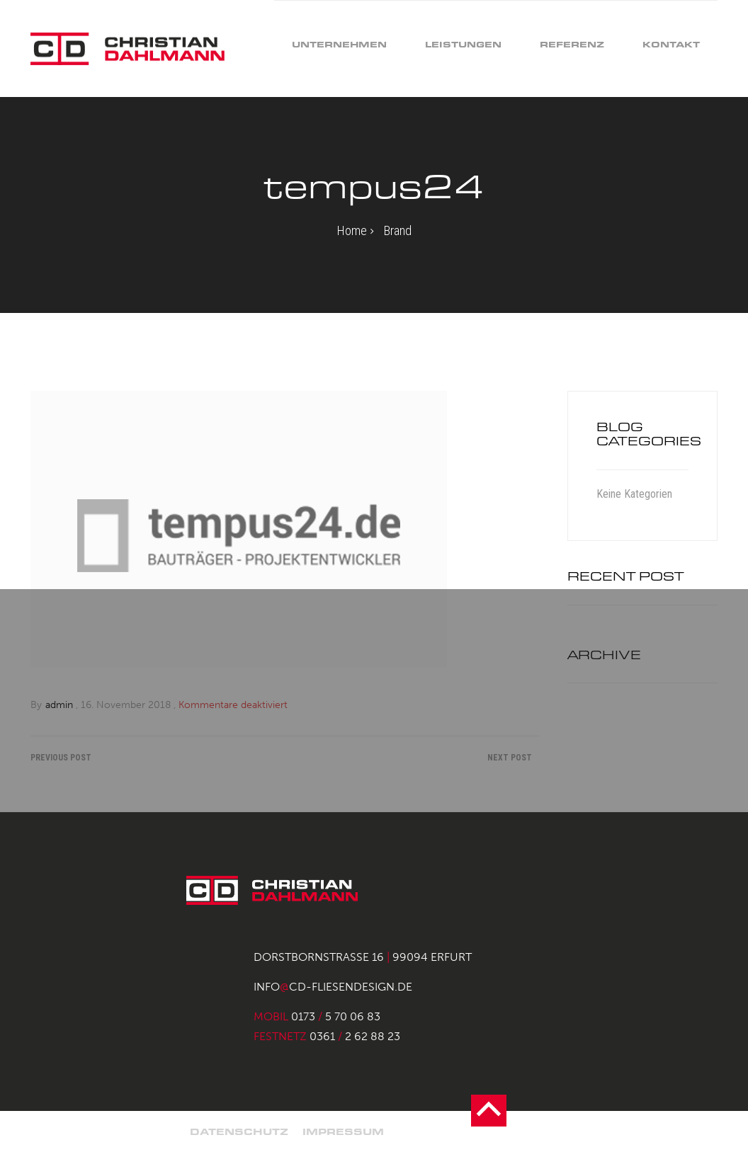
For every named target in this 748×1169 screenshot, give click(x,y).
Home (352, 230)
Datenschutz (239, 1132)
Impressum (343, 1132)
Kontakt (671, 44)
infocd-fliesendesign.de (333, 986)
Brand (398, 230)
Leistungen (463, 44)
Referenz (572, 44)
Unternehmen (339, 44)
